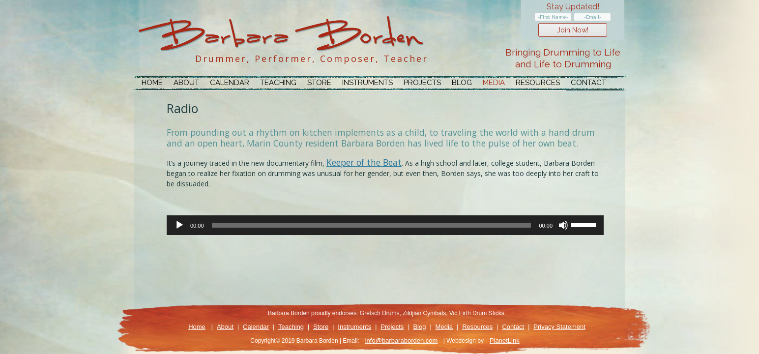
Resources (538, 82)
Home (152, 82)
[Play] (179, 225)
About (186, 82)
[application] (385, 225)
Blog (462, 82)
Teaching (278, 82)
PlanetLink (505, 340)
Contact (588, 82)
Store (319, 82)
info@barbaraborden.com (401, 340)
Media (494, 82)
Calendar (229, 82)
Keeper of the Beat (364, 162)
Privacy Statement (559, 326)
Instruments (367, 82)
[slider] (371, 225)
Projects (422, 82)
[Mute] (563, 225)
